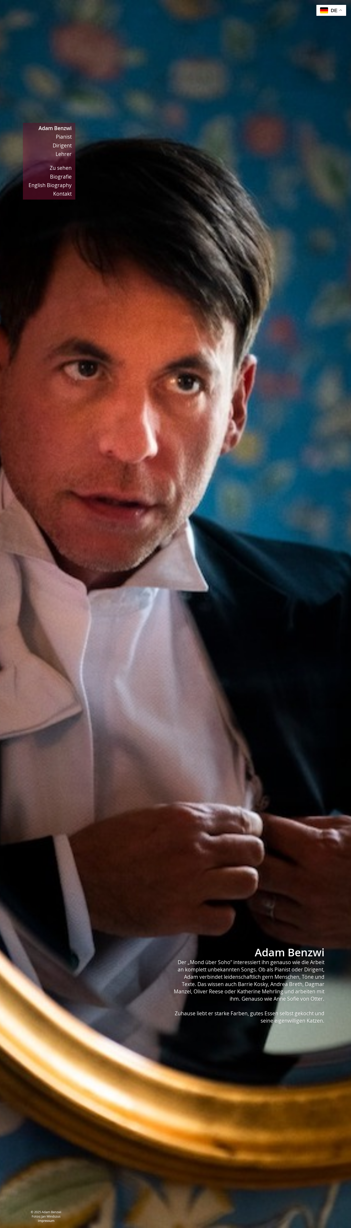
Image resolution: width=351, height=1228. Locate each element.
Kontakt (62, 193)
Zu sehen (61, 167)
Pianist (64, 136)
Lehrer (64, 154)
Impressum (46, 1221)
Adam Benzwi (55, 128)
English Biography (50, 185)
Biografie (61, 176)
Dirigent (62, 145)
